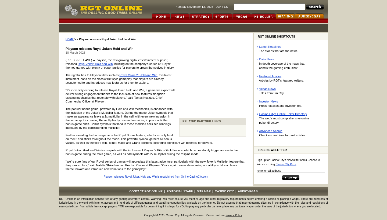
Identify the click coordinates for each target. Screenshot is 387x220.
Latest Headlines (270, 46)
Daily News (266, 59)
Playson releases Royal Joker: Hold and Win (130, 176)
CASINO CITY (224, 191)
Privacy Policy (233, 215)
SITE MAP (204, 191)
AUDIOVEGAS (248, 191)
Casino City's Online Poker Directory (283, 114)
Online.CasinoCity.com (194, 176)
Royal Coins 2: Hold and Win (138, 75)
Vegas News (267, 88)
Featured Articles (270, 76)
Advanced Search (270, 131)
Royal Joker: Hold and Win (95, 63)
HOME (70, 39)
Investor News (268, 101)
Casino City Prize (286, 164)
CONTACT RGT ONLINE (146, 191)
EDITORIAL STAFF (180, 191)
